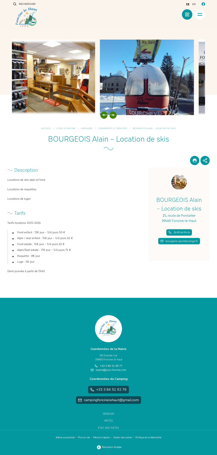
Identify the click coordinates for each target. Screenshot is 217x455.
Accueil (46, 128)
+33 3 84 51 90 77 (108, 366)
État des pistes (108, 428)
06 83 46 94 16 (179, 232)
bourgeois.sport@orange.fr (179, 241)
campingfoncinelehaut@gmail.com (108, 400)
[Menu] (200, 14)
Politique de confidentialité (148, 437)
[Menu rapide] (187, 14)
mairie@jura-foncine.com (108, 370)
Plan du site (84, 437)
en (194, 4)
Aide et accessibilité (65, 437)
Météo (108, 421)
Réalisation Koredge (108, 447)
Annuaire (87, 128)
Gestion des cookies (122, 437)
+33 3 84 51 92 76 (108, 389)
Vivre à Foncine (66, 128)
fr (187, 4)
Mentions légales (101, 437)
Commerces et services (112, 128)
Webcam (108, 414)
